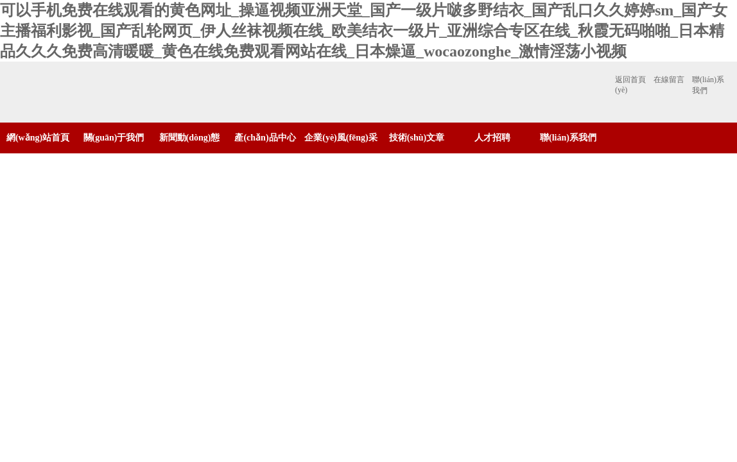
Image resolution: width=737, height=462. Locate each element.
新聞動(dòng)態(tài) (189, 153)
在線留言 (669, 79)
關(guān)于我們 (113, 137)
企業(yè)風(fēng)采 (340, 137)
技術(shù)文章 (416, 137)
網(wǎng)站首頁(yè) (37, 153)
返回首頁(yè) (630, 84)
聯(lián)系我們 (708, 85)
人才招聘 (492, 137)
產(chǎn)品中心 (264, 137)
